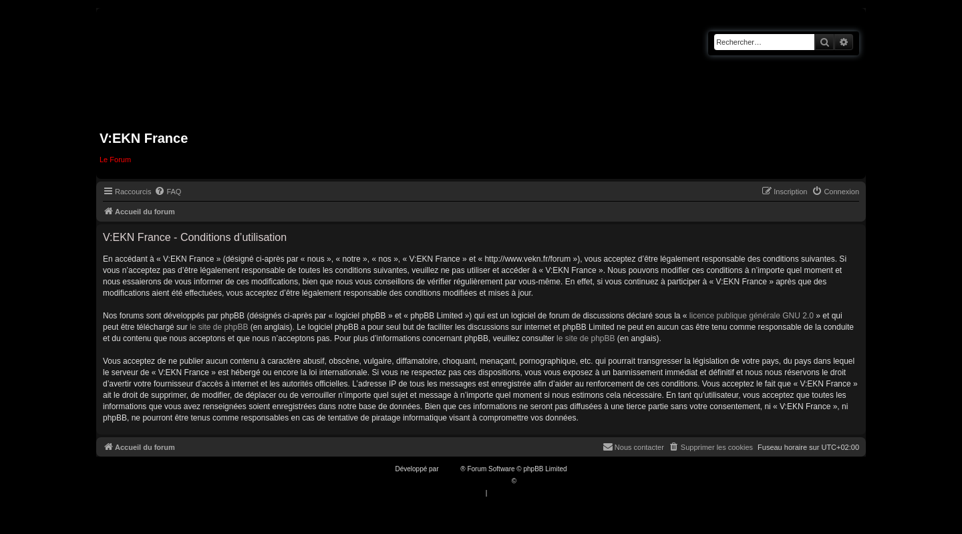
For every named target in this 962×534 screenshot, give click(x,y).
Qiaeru (528, 481)
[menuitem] (167, 192)
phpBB (450, 469)
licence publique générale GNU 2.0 (751, 315)
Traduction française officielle (467, 481)
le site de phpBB (219, 327)
